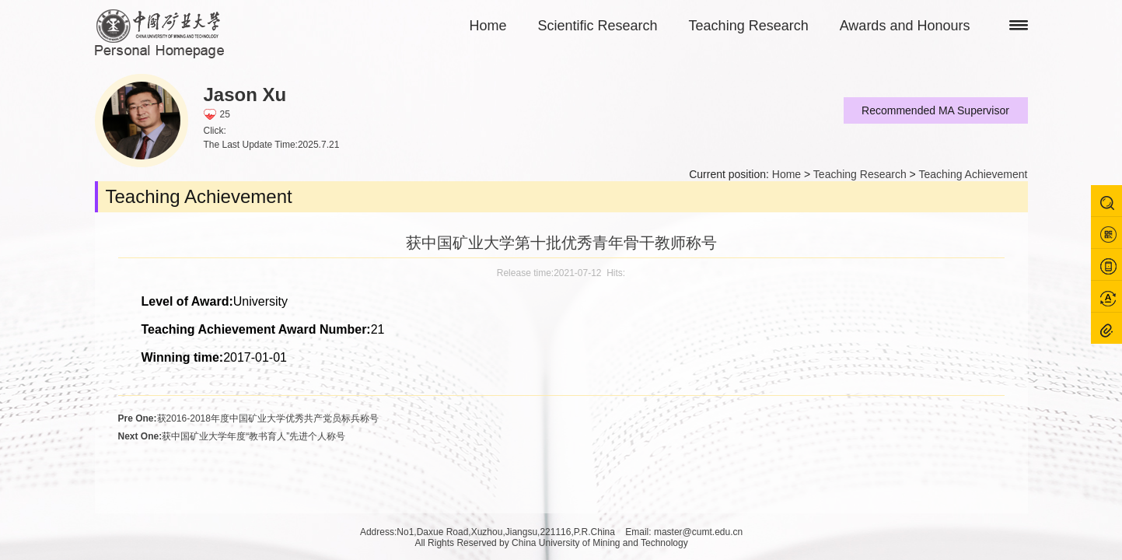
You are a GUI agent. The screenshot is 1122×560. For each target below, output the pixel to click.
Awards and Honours (905, 25)
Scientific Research (598, 25)
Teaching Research (749, 25)
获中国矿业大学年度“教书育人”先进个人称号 (232, 436)
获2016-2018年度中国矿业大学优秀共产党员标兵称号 (248, 418)
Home (488, 25)
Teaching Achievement (972, 174)
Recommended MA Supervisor (935, 110)
